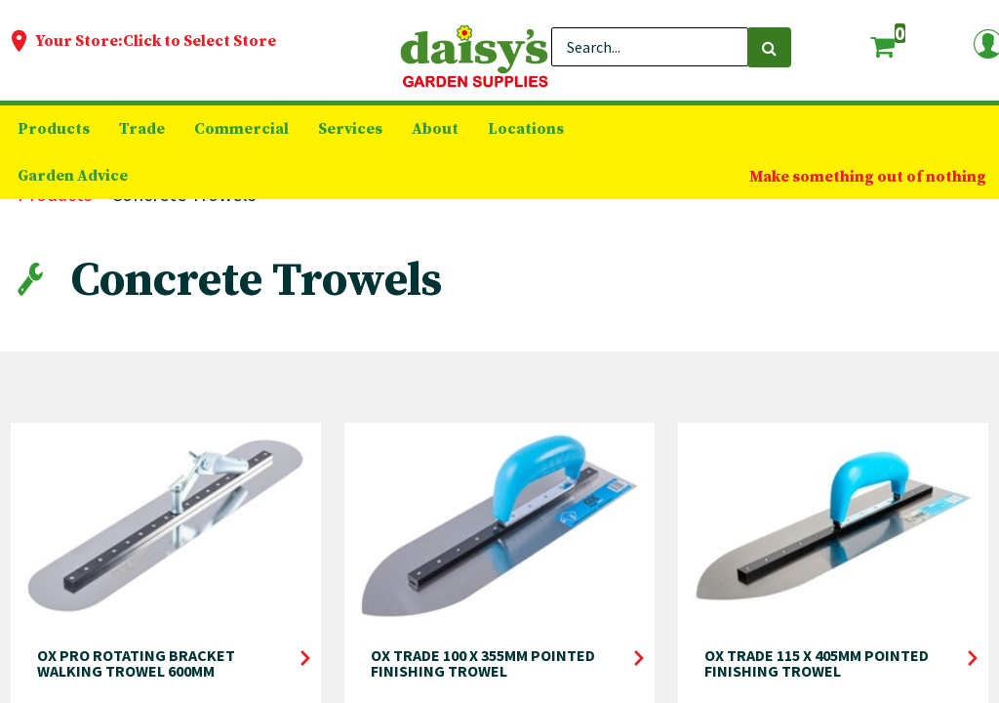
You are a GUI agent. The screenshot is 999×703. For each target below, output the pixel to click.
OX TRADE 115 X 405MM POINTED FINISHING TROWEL (816, 663)
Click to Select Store (199, 41)
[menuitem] (53, 128)
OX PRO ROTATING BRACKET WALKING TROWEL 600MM (136, 663)
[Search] (769, 47)
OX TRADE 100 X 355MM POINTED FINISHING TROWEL (483, 663)
